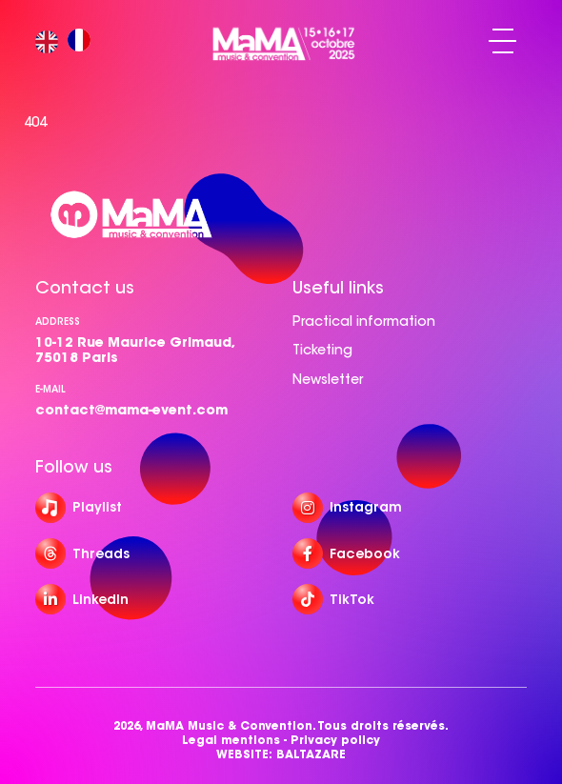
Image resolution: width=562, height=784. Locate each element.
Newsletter (327, 379)
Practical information (363, 321)
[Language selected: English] (67, 41)
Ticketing (322, 349)
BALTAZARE (311, 754)
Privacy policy (335, 740)
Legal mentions (231, 740)
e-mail (50, 389)
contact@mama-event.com (131, 409)
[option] (84, 41)
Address (57, 321)
